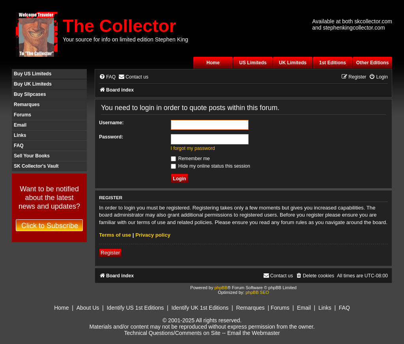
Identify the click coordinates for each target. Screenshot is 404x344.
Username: (111, 122)
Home (212, 62)
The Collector (119, 26)
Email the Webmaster (253, 333)
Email (20, 125)
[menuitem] (107, 77)
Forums (22, 115)
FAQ (19, 145)
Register (110, 253)
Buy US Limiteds (32, 74)
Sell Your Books (32, 156)
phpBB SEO (257, 292)
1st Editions (332, 62)
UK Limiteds (293, 62)
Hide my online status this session (211, 166)
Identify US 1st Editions (135, 308)
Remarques (26, 104)
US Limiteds (252, 62)
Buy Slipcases (30, 94)
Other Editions (372, 62)
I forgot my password (193, 148)
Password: (111, 137)
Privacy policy (152, 235)
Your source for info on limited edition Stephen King (125, 39)
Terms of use (115, 235)
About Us (88, 308)
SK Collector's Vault (36, 166)
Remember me (190, 158)
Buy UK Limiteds (33, 84)
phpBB (220, 287)
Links (20, 135)
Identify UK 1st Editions (199, 308)
